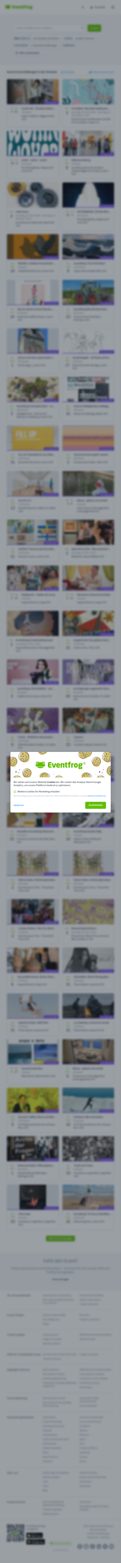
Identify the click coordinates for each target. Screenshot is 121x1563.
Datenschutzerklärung (96, 796)
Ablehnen (19, 805)
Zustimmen (96, 805)
